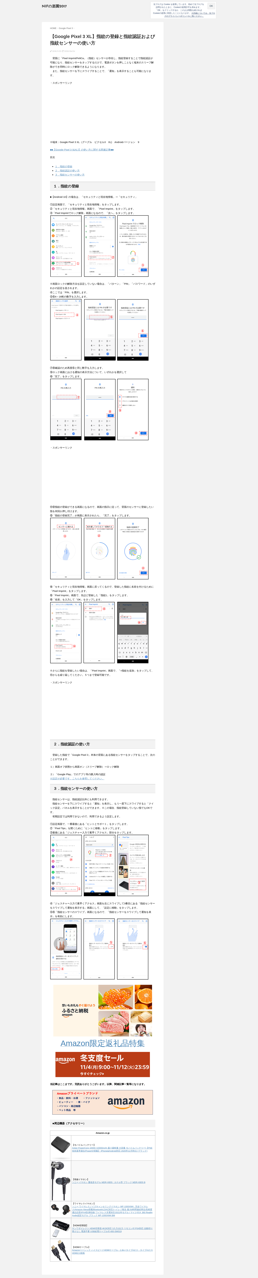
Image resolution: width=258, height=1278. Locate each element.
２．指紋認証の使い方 (67, 170)
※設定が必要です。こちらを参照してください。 (77, 778)
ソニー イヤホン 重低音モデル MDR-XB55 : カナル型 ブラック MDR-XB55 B (108, 1182)
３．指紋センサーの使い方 (70, 174)
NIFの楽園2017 (54, 6)
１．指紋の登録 (63, 166)
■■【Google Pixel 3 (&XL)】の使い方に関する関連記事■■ (82, 149)
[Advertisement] (77, 112)
